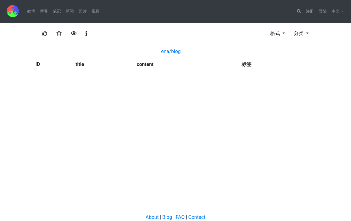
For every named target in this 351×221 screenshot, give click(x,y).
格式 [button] (275, 33)
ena (165, 51)
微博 (31, 11)
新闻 (70, 11)
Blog (167, 217)
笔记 (57, 11)
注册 (310, 11)
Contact (197, 217)
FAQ (180, 217)
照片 (83, 11)
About (152, 217)
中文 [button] (336, 11)
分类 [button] (299, 33)
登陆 (323, 11)
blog (176, 51)
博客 (44, 11)
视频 (96, 11)
